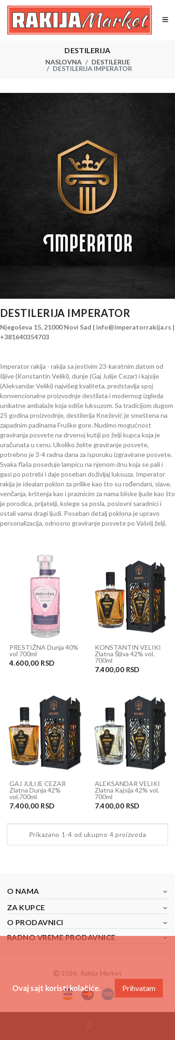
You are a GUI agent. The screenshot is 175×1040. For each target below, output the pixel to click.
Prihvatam (138, 988)
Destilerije (110, 62)
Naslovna (63, 62)
